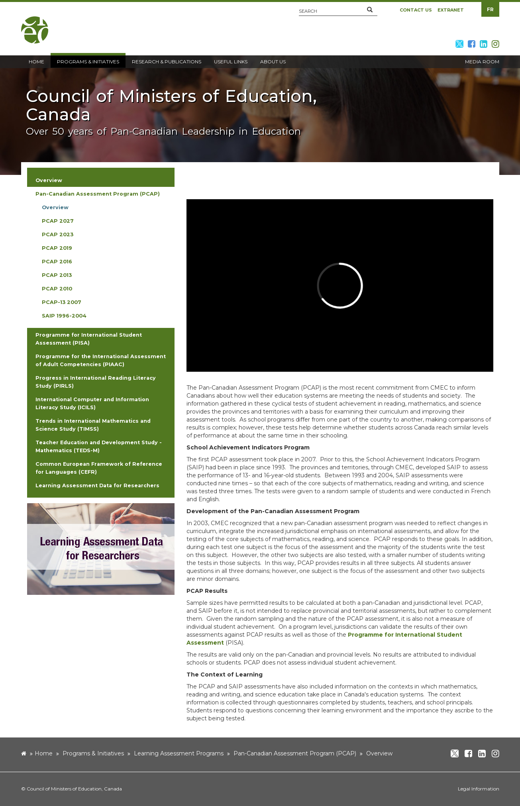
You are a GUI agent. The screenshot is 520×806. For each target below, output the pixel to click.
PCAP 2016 (57, 262)
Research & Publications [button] (166, 62)
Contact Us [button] (416, 10)
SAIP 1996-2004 (64, 316)
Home (44, 753)
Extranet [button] (451, 10)
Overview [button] (48, 180)
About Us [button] (273, 62)
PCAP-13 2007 (61, 302)
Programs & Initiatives (93, 753)
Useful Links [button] (230, 62)
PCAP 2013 (57, 275)
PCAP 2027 (58, 221)
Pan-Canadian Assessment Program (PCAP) (295, 753)
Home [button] (36, 62)
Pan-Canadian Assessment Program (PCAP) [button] (97, 194)
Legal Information (478, 789)
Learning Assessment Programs (179, 753)
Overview (55, 207)
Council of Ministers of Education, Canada (74, 789)
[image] (101, 548)
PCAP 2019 (57, 248)
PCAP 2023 (57, 234)
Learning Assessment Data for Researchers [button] (97, 485)
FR (490, 9)
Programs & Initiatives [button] (88, 62)
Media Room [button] (482, 62)
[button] (369, 10)
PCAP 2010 (57, 289)
